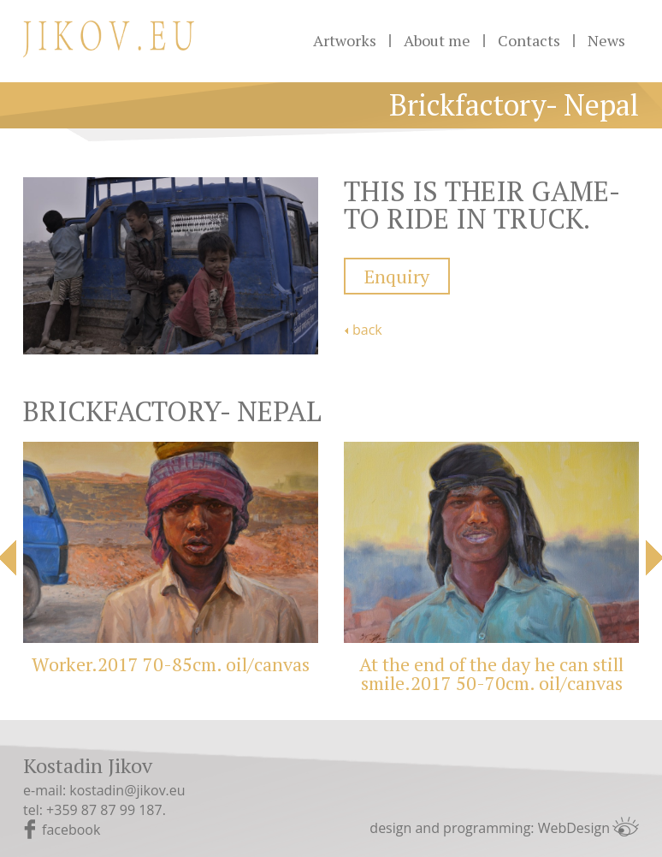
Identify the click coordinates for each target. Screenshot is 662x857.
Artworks (344, 40)
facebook (71, 829)
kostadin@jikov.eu (127, 790)
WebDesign (574, 827)
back (367, 329)
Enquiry (396, 276)
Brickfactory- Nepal (514, 105)
